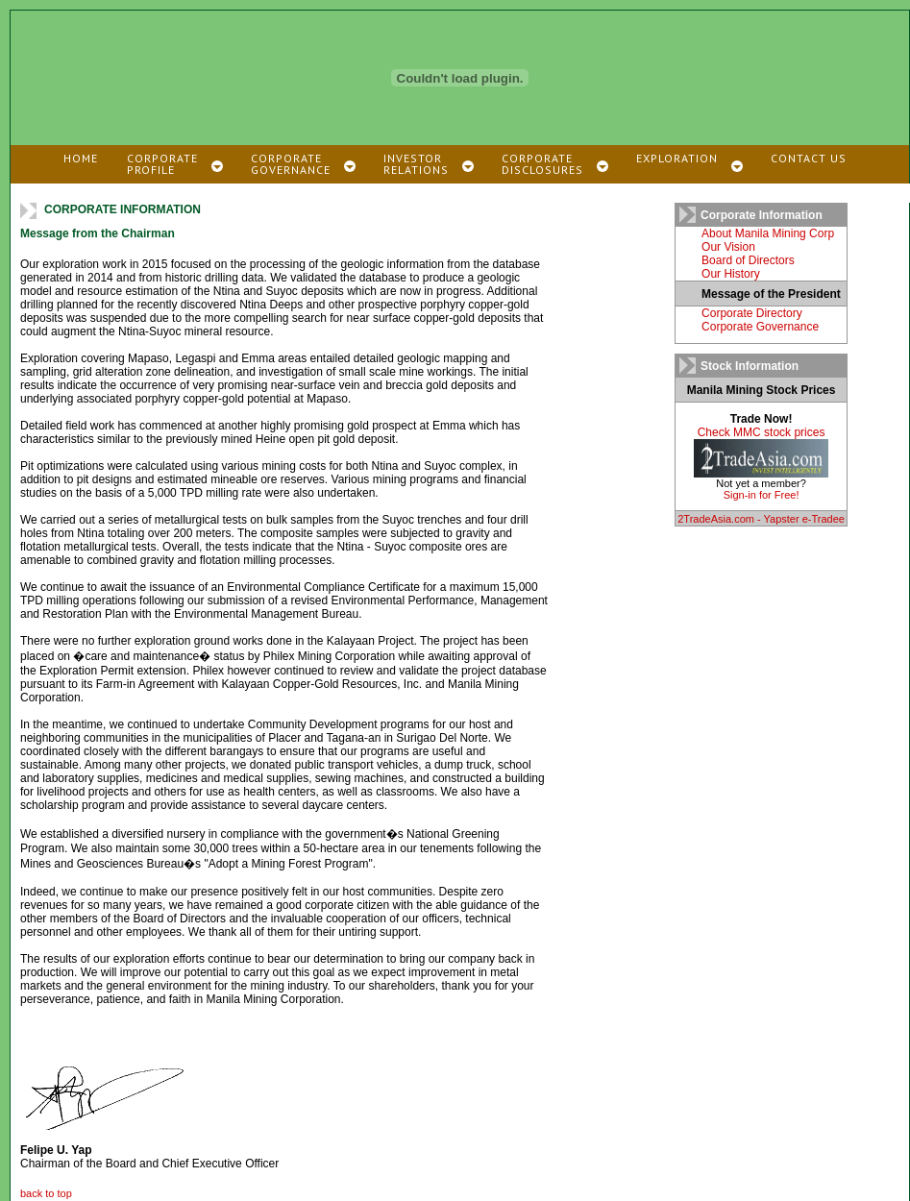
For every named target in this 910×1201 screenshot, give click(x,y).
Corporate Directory (751, 313)
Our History (730, 274)
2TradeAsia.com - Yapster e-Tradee (761, 519)
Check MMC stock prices (761, 432)
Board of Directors (748, 260)
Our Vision (728, 247)
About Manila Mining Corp (767, 233)
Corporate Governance (760, 326)
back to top (46, 1193)
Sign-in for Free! (761, 495)
